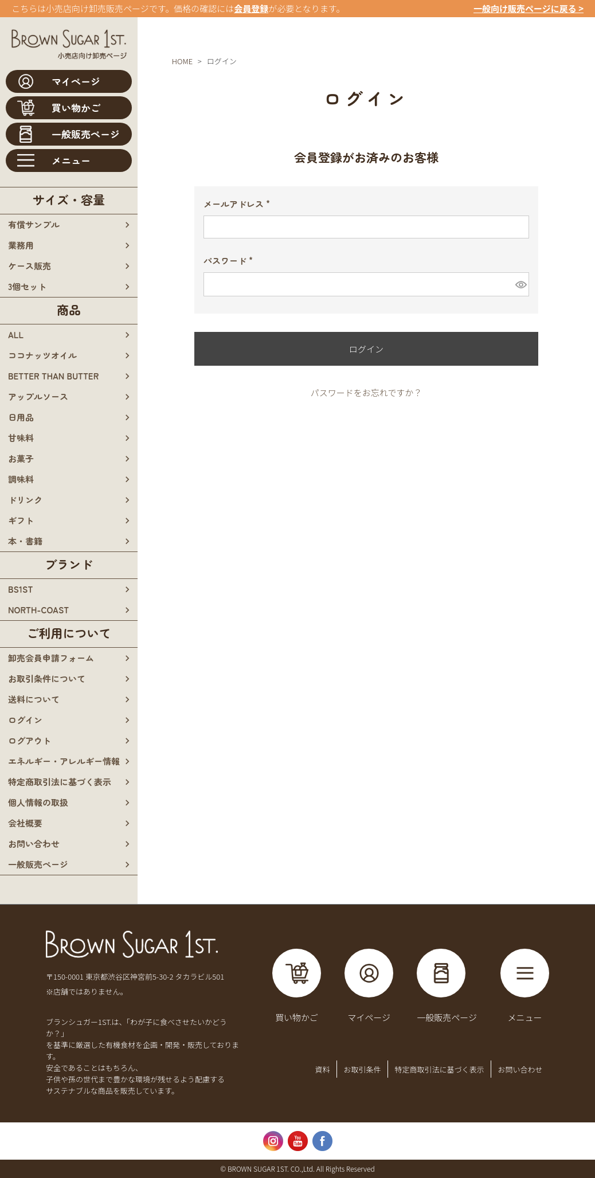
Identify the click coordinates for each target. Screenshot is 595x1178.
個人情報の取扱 (38, 802)
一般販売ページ (38, 864)
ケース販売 (29, 266)
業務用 (21, 245)
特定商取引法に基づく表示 (59, 782)
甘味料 (21, 438)
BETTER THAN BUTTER (53, 376)
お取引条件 (362, 1069)
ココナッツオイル (42, 355)
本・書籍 (25, 541)
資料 (322, 1069)
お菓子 (21, 458)
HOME (182, 61)
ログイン (25, 720)
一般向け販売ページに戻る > (528, 8)
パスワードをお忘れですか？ (366, 392)
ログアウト (29, 740)
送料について (34, 699)
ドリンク (25, 500)
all (16, 334)
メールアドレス (240, 204)
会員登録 (251, 8)
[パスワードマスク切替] (520, 284)
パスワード (231, 261)
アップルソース (38, 396)
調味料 (21, 479)
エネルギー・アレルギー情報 (64, 761)
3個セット (27, 286)
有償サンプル (34, 224)
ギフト (21, 520)
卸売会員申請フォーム (51, 658)
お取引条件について (46, 678)
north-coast (38, 610)
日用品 (21, 417)
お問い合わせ (34, 843)
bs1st (20, 589)
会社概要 (25, 823)
